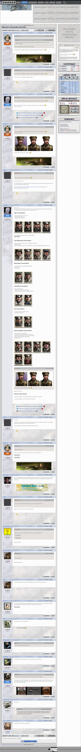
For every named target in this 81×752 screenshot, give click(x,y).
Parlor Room (12, 25)
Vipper (4, 67)
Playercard (18, 588)
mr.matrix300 (6, 699)
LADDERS (41, 2)
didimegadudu (6, 526)
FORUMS (24, 2)
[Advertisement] (49, 13)
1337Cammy (64, 70)
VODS (46, 2)
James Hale (5, 474)
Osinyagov (5, 94)
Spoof (4, 579)
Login (64, 1)
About (60, 749)
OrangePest (5, 656)
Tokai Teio (62, 86)
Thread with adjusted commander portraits (27, 117)
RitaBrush (5, 32)
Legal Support (78, 749)
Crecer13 (5, 600)
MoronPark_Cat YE (64, 81)
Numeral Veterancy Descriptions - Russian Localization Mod (31, 112)
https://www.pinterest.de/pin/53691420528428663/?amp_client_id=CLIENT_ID (27, 186)
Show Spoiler (17, 236)
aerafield (61, 49)
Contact (63, 749)
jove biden (62, 82)
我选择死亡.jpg (63, 92)
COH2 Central (17, 25)
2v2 (67, 79)
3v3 (72, 79)
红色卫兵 (62, 90)
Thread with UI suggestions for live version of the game (30, 115)
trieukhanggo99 (73, 129)
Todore (4, 618)
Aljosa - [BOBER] (64, 87)
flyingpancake (6, 639)
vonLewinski (63, 91)
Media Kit (73, 749)
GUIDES (58, 2)
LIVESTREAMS (33, 2)
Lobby (22, 25)
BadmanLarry (64, 68)
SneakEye (5, 671)
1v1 (62, 79)
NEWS (18, 2)
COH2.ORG (4, 25)
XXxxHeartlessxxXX (67, 114)
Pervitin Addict (6, 550)
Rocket (18, 709)
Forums (8, 25)
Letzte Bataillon (6, 720)
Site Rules (68, 749)
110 (61, 85)
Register (65, 3)
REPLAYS (52, 2)
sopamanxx (63, 66)
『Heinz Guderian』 (64, 88)
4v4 (77, 79)
